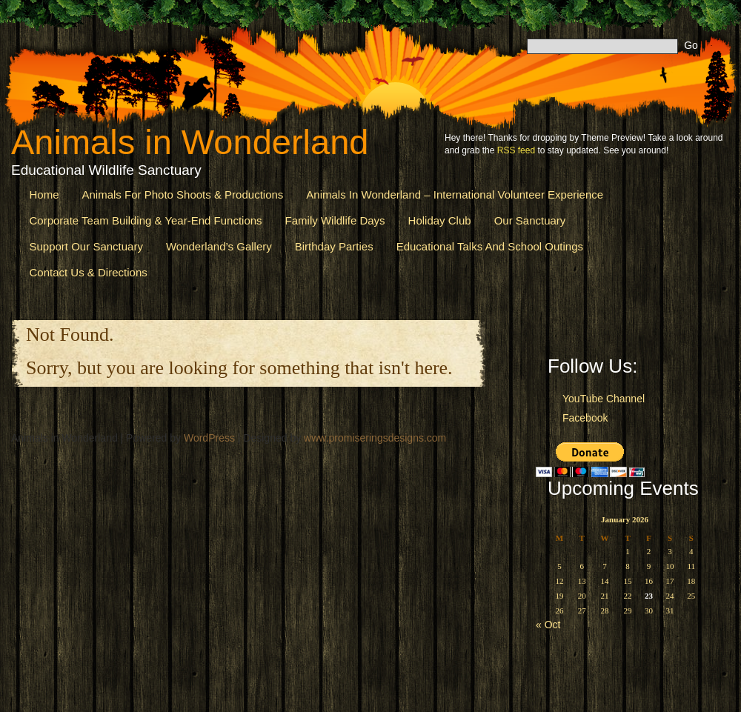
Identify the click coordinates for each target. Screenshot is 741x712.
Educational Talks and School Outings (489, 246)
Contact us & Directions (88, 272)
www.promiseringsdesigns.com (375, 438)
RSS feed (516, 150)
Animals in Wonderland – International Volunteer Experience (454, 194)
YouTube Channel (603, 399)
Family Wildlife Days (335, 220)
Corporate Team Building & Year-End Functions (146, 220)
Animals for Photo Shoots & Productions (183, 194)
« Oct (548, 625)
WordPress (209, 438)
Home (44, 194)
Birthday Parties (334, 246)
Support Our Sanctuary (86, 246)
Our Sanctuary (530, 220)
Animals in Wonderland (189, 142)
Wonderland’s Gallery (219, 246)
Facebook (585, 418)
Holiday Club (439, 220)
